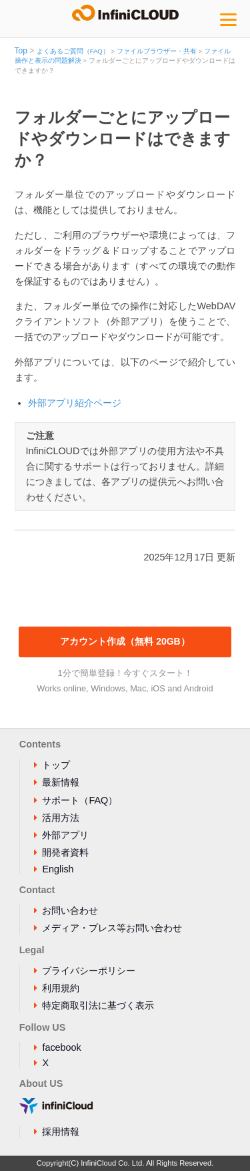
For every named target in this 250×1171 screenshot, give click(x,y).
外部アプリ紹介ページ (74, 402)
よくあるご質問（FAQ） (73, 51)
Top (21, 50)
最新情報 (60, 782)
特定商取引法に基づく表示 (98, 1005)
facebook (61, 1047)
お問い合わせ (70, 910)
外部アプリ (65, 835)
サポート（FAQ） (79, 800)
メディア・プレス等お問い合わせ (112, 928)
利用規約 (60, 988)
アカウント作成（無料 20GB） (124, 641)
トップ (56, 765)
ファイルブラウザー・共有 (157, 51)
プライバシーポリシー (88, 970)
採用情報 (60, 1131)
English (57, 869)
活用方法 (60, 817)
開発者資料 (65, 852)
